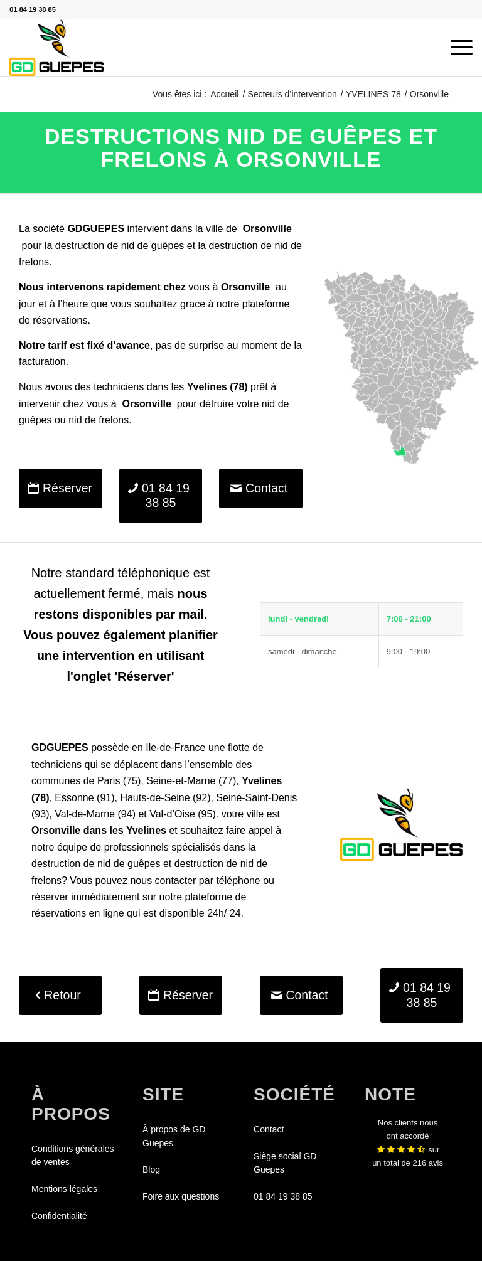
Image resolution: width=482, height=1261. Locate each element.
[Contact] (261, 488)
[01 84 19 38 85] (161, 496)
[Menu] (455, 47)
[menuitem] (455, 47)
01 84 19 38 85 (32, 9)
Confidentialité (59, 1216)
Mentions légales (64, 1189)
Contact (269, 1129)
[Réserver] (60, 488)
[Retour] (60, 995)
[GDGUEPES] (56, 47)
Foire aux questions (180, 1196)
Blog (151, 1169)
